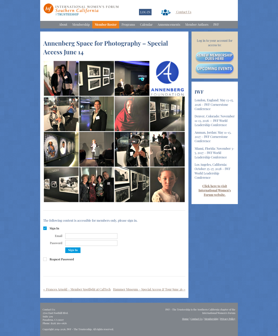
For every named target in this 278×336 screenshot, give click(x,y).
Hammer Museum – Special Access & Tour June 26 (149, 289)
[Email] (91, 236)
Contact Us (183, 12)
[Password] (91, 243)
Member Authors (196, 24)
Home (185, 318)
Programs (128, 24)
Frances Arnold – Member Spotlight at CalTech (77, 289)
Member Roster (106, 24)
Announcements (169, 24)
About (63, 24)
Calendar (146, 24)
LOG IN (145, 12)
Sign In (73, 250)
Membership (81, 24)
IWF (216, 24)
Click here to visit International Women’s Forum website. (214, 190)
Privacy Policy (227, 318)
